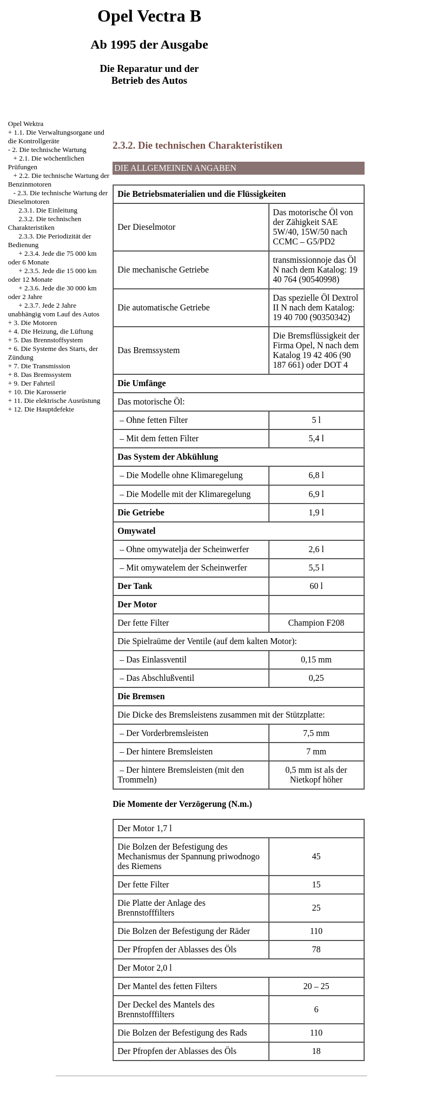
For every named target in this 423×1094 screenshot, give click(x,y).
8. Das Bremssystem (42, 374)
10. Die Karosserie (40, 392)
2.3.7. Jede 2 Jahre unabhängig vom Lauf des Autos (54, 309)
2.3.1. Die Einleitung (47, 210)
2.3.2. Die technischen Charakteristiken (44, 223)
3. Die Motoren (35, 323)
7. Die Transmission (42, 366)
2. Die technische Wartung (49, 149)
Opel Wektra (26, 124)
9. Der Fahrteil (34, 383)
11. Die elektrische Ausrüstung (57, 400)
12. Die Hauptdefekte (44, 409)
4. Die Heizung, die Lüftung (53, 331)
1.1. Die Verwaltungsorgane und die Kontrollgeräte (56, 136)
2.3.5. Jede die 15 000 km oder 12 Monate (52, 275)
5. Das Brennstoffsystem (48, 340)
